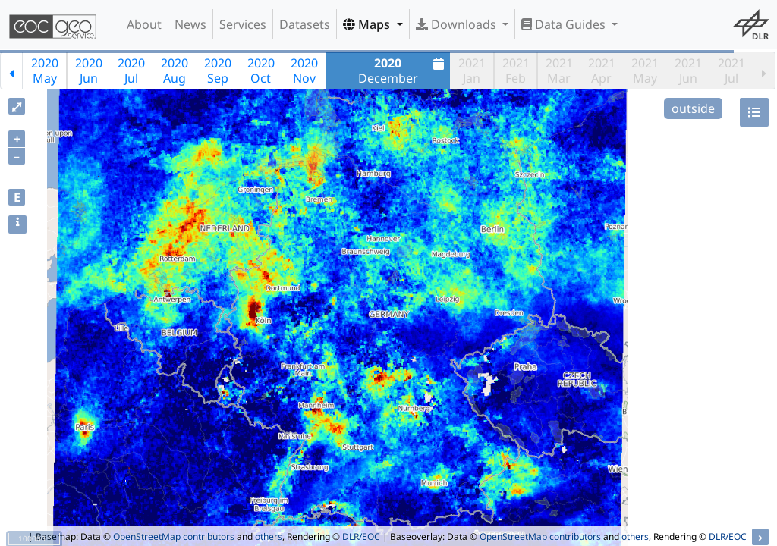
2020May (44, 70)
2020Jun (88, 70)
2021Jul (731, 70)
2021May (645, 70)
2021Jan (472, 70)
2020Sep (217, 70)
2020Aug (174, 70)
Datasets (304, 24)
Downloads (457, 24)
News (190, 24)
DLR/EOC (361, 536)
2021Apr (601, 70)
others (268, 536)
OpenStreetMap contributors (173, 536)
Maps (368, 24)
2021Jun (688, 70)
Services (242, 24)
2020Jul (131, 70)
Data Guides (565, 24)
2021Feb (516, 70)
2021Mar (559, 70)
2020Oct (261, 70)
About (144, 24)
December (403, 70)
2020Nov (304, 70)
